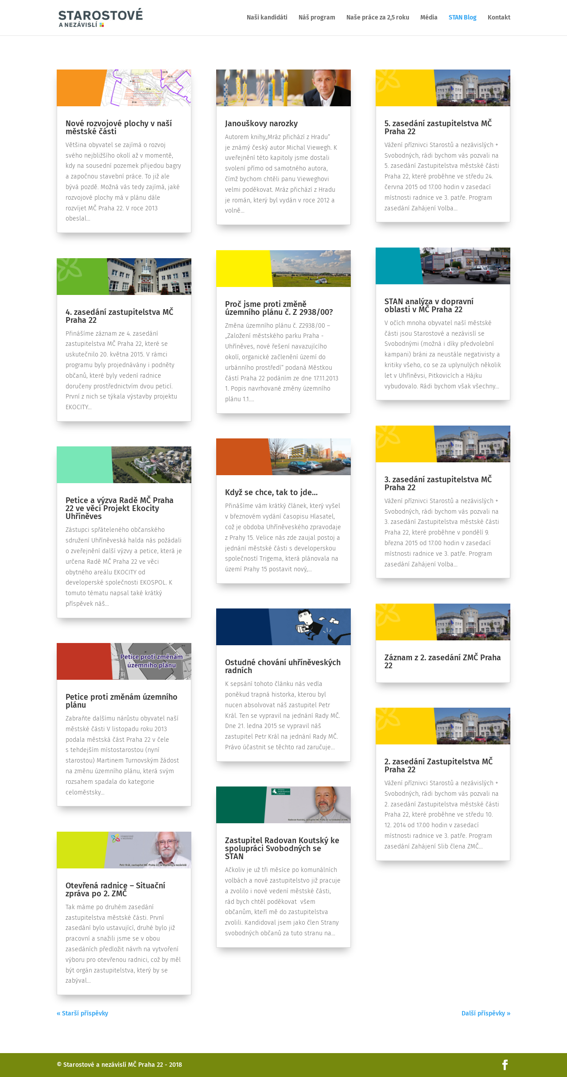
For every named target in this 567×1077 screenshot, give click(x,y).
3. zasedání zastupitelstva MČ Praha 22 (438, 483)
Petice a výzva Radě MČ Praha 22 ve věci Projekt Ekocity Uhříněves (120, 508)
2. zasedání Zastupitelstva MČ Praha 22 (438, 766)
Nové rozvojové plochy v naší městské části (119, 127)
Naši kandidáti (267, 18)
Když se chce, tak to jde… (271, 492)
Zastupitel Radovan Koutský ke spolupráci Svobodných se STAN (282, 848)
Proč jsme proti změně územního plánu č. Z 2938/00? (279, 308)
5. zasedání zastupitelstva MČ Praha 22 (438, 127)
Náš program (317, 18)
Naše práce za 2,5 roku (377, 18)
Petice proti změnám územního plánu (122, 701)
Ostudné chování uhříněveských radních (283, 666)
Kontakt (499, 18)
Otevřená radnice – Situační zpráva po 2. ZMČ (115, 890)
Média (429, 18)
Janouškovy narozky (261, 123)
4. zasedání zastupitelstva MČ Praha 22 (119, 316)
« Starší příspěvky (82, 1013)
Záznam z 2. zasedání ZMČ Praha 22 (442, 661)
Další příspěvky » (486, 1013)
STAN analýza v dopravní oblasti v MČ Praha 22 (429, 305)
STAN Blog (463, 18)
